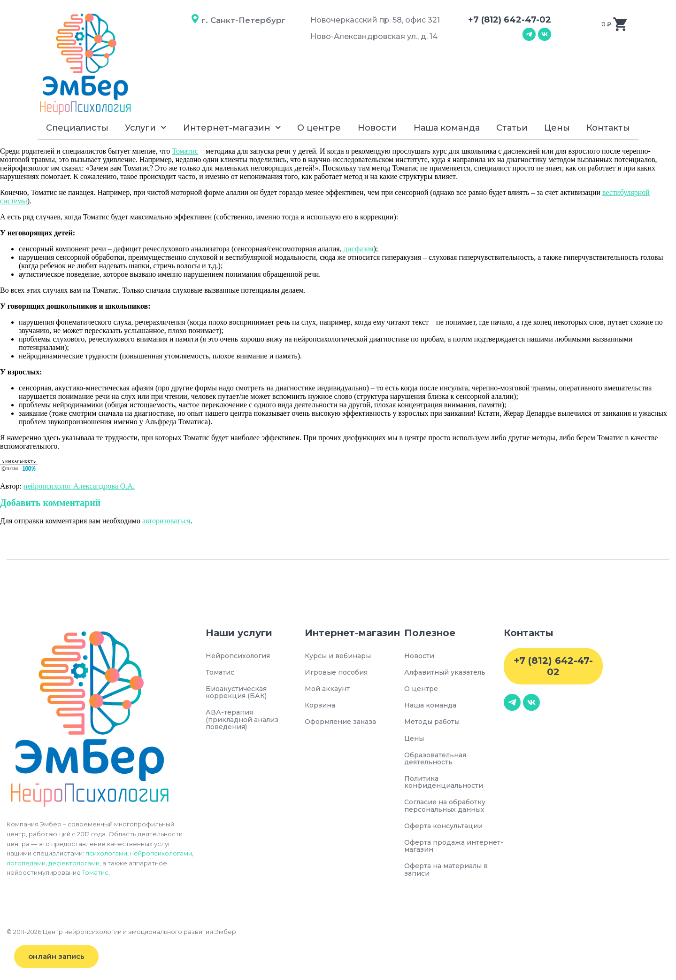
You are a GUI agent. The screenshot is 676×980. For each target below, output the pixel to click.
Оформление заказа (344, 724)
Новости (377, 128)
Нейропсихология (241, 656)
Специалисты (77, 128)
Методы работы (434, 724)
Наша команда (447, 128)
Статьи (512, 128)
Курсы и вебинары (341, 656)
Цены (557, 128)
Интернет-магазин (232, 127)
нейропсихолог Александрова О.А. (79, 486)
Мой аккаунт (329, 689)
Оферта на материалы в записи (450, 877)
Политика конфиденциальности (447, 786)
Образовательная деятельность (438, 762)
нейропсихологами (161, 853)
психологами (106, 853)
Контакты (608, 128)
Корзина (321, 706)
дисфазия (359, 249)
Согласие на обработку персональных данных (450, 811)
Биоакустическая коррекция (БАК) (239, 693)
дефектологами (74, 863)
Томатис (185, 151)
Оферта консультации (447, 831)
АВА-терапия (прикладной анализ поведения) (246, 722)
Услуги (146, 127)
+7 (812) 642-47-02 (509, 20)
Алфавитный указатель (448, 673)
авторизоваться (166, 521)
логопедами (26, 863)
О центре (319, 128)
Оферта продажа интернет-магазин (440, 852)
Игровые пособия (340, 673)
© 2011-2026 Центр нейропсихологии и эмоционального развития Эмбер (121, 939)
